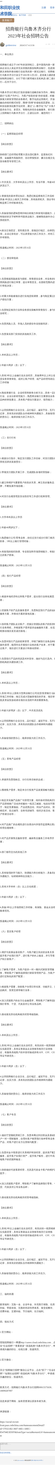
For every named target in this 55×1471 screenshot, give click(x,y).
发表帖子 (7, 20)
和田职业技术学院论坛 (8, 15)
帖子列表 (22, 15)
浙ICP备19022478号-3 (37, 1460)
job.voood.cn (21, 1460)
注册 (43, 7)
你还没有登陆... (6, 1453)
